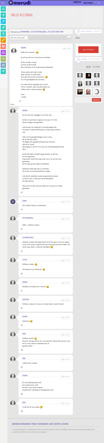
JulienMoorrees (28, 237)
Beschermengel (27, 218)
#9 (21, 325)
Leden (51, 423)
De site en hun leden (38, 31)
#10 (22, 350)
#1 (20, 101)
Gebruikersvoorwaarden (21, 423)
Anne (24, 333)
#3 (21, 209)
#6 (21, 273)
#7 (21, 291)
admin (24, 201)
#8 (21, 308)
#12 (22, 394)
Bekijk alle (96, 100)
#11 (22, 367)
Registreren (88, 3)
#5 (21, 251)
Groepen (57, 423)
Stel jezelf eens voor (55, 31)
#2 (21, 192)
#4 (21, 229)
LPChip (24, 259)
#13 (22, 411)
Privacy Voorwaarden (40, 423)
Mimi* (24, 358)
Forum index (25, 31)
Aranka (23, 47)
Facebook (65, 423)
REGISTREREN (88, 50)
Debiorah (25, 299)
